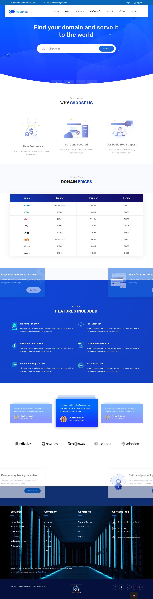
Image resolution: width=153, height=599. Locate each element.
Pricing (110, 11)
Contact (134, 11)
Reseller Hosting (17, 530)
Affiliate (47, 545)
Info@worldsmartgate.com (55, 3)
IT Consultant (16, 549)
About (67, 11)
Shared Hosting (16, 525)
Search (106, 49)
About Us (48, 525)
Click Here (42, 575)
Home (56, 11)
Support (138, 3)
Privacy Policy (83, 530)
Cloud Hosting (16, 535)
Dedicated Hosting (18, 545)
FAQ (79, 535)
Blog (122, 11)
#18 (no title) (95, 11)
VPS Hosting (15, 540)
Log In (80, 540)
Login (127, 3)
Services (80, 11)
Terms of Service (85, 525)
